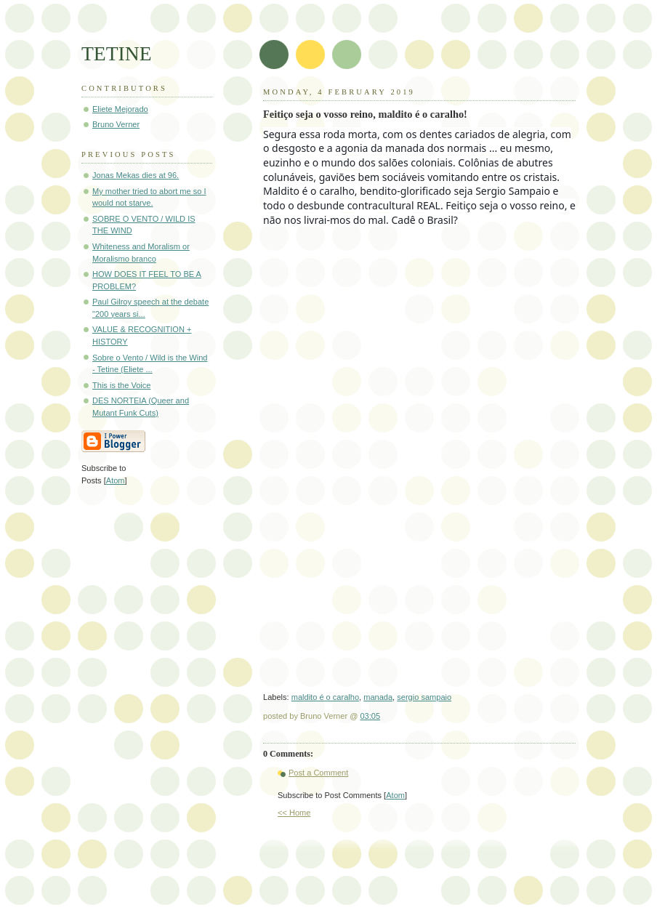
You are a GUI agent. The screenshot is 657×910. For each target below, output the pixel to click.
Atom (395, 795)
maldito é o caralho (325, 697)
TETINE (116, 53)
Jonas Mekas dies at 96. (135, 175)
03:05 (370, 716)
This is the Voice (121, 385)
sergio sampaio (424, 697)
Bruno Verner (116, 124)
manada (377, 697)
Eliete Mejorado (120, 109)
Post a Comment (318, 772)
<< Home (294, 812)
